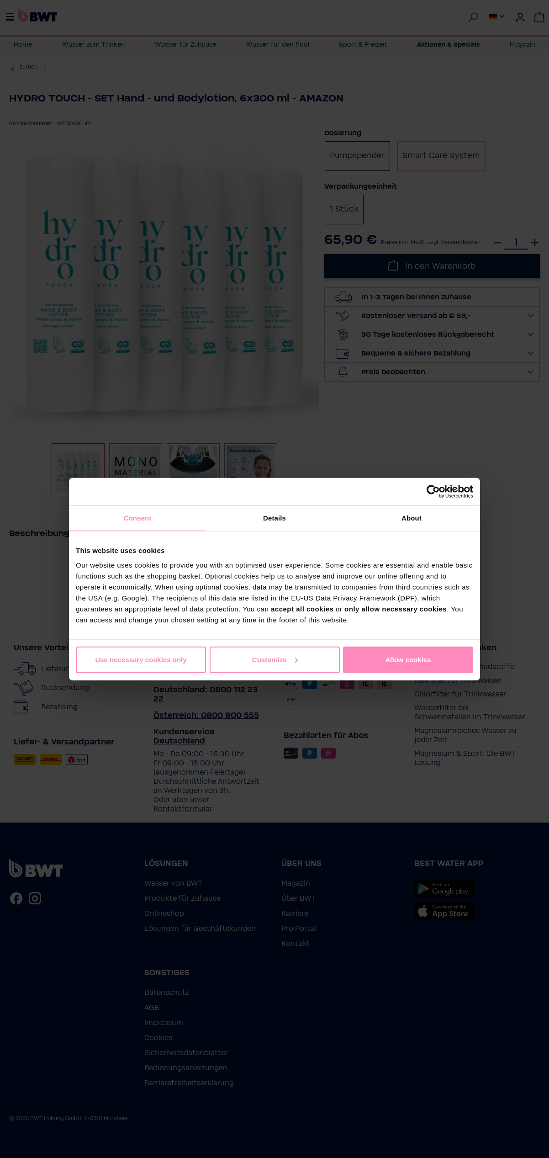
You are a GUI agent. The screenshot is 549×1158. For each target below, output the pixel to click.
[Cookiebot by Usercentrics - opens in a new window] (433, 492)
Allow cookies (408, 659)
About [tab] (411, 518)
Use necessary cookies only (140, 659)
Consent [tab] (138, 518)
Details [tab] (274, 518)
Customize (275, 659)
